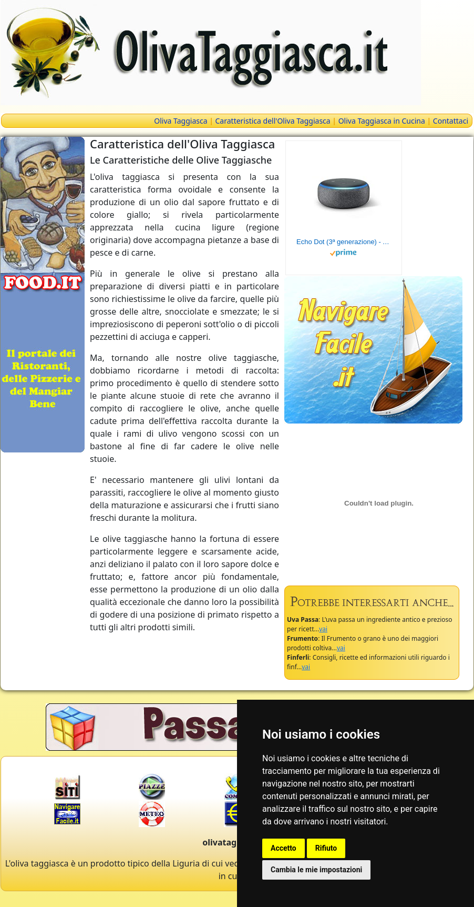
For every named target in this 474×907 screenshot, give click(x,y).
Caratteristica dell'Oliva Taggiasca (273, 121)
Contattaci (450, 121)
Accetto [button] (283, 848)
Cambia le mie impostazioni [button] (316, 869)
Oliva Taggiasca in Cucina (381, 121)
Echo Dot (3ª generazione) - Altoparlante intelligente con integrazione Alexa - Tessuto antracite (343, 242)
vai (323, 628)
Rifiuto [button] (326, 848)
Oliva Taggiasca (180, 121)
